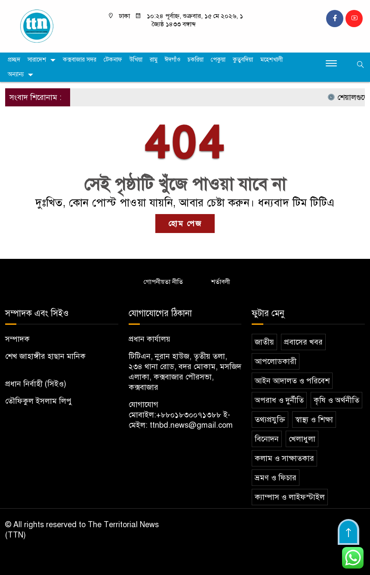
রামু (153, 59)
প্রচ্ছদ (14, 59)
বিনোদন (267, 439)
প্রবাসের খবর (303, 342)
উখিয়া (136, 59)
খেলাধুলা (302, 439)
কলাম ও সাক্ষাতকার (284, 458)
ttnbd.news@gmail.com (191, 425)
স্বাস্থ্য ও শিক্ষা (314, 419)
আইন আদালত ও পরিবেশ (292, 380)
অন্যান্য (16, 74)
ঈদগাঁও (172, 59)
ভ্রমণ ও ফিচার (275, 477)
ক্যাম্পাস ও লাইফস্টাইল (290, 497)
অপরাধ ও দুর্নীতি (279, 400)
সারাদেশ (37, 59)
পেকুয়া (218, 59)
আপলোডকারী (275, 361)
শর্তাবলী (220, 282)
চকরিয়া (196, 59)
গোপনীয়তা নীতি (163, 282)
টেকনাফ (113, 59)
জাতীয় (264, 342)
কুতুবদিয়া (243, 59)
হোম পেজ (185, 223)
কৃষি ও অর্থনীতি (336, 400)
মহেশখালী (271, 59)
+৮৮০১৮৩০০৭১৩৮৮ (188, 415)
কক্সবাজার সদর (79, 59)
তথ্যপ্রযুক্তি (270, 419)
